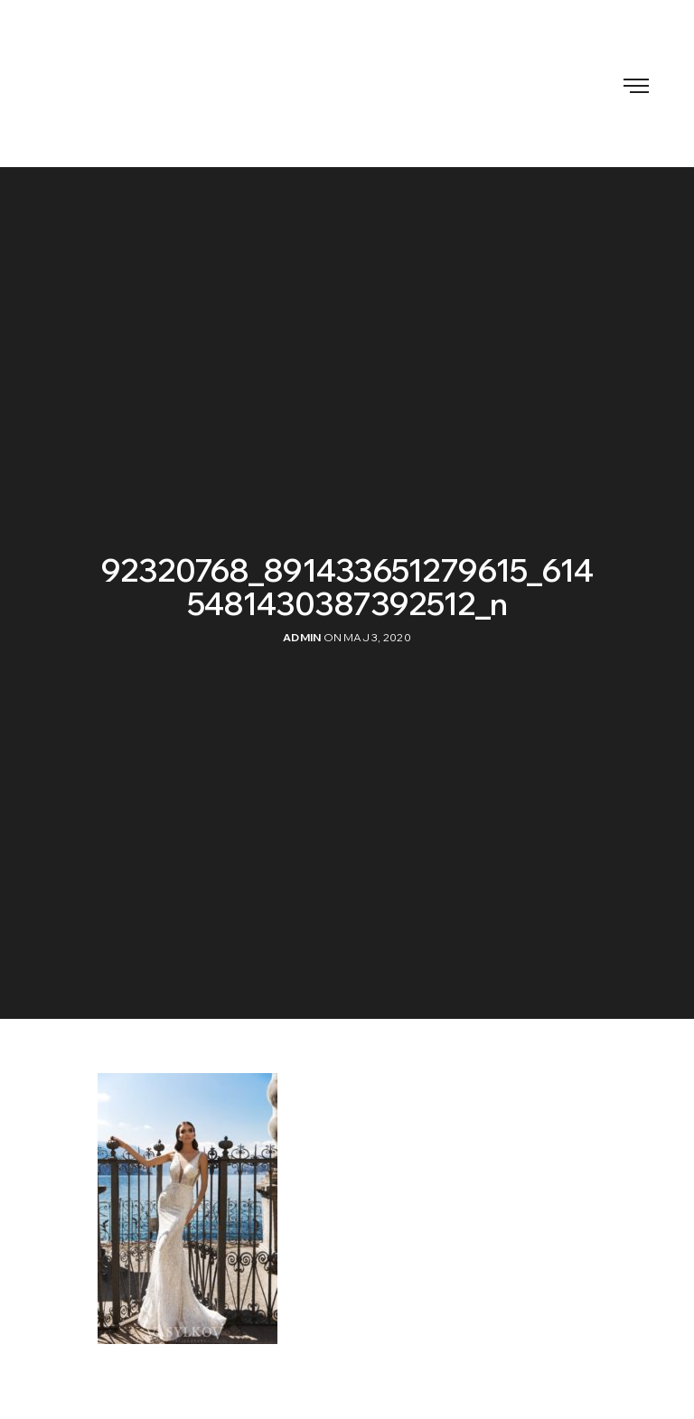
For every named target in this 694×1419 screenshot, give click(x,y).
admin (302, 637)
